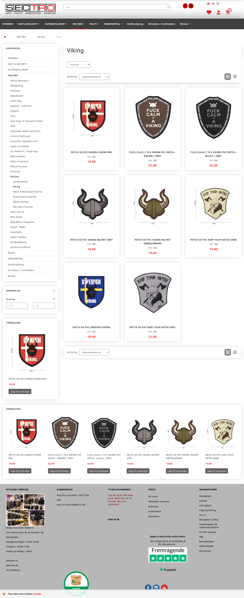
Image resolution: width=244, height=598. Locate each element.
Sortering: (72, 76)
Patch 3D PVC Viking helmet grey (91, 239)
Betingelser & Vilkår (209, 519)
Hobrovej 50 (12, 565)
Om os (202, 514)
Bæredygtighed (206, 541)
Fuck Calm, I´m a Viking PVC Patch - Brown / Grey (152, 153)
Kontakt (203, 500)
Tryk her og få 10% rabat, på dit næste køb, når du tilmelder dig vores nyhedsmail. (121, 500)
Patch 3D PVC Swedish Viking (91, 327)
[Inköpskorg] (228, 12)
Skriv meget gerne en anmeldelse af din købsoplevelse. (167, 543)
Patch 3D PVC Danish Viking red (27, 378)
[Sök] (168, 7)
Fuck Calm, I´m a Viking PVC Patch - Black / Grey (213, 153)
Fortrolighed (205, 505)
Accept (37, 594)
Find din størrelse (207, 532)
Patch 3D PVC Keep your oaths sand (213, 239)
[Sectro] (30, 8)
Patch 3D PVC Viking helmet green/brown (153, 241)
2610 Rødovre (13, 570)
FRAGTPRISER (206, 546)
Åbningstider (205, 496)
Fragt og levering (207, 510)
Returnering (205, 550)
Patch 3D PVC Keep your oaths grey (152, 327)
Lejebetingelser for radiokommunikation (209, 526)
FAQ (201, 536)
